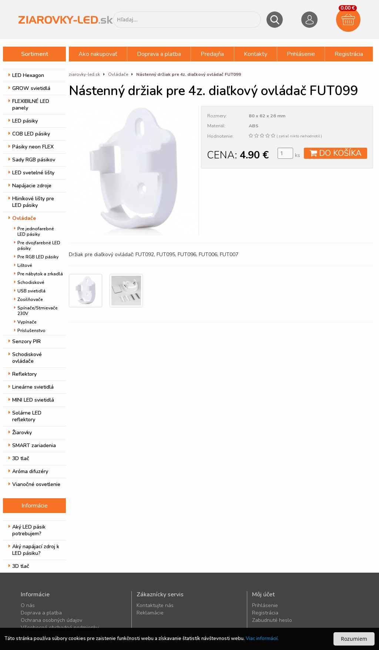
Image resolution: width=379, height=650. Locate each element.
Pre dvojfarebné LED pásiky (37, 245)
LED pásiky (23, 120)
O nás (28, 605)
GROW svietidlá (29, 88)
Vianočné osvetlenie (34, 484)
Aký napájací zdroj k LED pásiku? (34, 550)
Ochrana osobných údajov (51, 620)
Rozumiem (354, 638)
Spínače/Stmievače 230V (36, 310)
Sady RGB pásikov (32, 159)
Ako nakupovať (97, 54)
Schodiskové (29, 282)
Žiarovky (20, 432)
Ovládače (22, 218)
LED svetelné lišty (31, 172)
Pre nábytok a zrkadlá (38, 274)
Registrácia (349, 54)
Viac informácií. (262, 638)
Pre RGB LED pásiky (36, 257)
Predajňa (212, 54)
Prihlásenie (301, 54)
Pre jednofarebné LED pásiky (34, 231)
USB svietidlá (30, 291)
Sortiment (34, 54)
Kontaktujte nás (155, 605)
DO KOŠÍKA (335, 153)
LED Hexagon (26, 75)
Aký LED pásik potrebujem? (27, 530)
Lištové (23, 265)
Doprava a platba (159, 54)
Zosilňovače (28, 299)
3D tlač (19, 458)
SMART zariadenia (32, 445)
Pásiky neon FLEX (31, 146)
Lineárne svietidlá (31, 387)
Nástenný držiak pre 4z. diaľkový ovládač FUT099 (188, 74)
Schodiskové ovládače (25, 358)
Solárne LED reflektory (25, 416)
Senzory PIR (25, 341)
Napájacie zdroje (30, 185)
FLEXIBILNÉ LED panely (29, 104)
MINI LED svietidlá (31, 399)
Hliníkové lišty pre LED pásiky (31, 202)
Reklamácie (150, 612)
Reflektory (23, 374)
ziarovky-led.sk (84, 74)
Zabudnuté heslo (272, 620)
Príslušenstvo (30, 331)
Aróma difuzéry (28, 471)
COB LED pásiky (29, 133)
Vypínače (25, 322)
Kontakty (255, 54)
